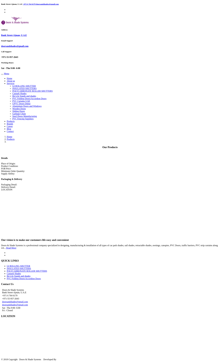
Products (11, 121)
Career (10, 126)
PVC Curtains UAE (21, 101)
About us (11, 81)
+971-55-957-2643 (9, 57)
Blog (9, 129)
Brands (10, 124)
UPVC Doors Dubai (21, 103)
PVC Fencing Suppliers (23, 119)
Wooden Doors (19, 108)
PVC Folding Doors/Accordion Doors (29, 98)
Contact (10, 131)
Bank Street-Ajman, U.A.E (14, 35)
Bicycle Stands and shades (24, 96)
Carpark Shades (19, 93)
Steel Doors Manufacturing (24, 116)
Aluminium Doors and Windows (27, 106)
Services (10, 83)
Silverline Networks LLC (69, 359)
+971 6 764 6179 (29, 4)
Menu (6, 73)
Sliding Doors (18, 111)
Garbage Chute (19, 114)
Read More (11, 248)
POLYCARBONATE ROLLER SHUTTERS (32, 91)
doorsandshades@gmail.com (47, 4)
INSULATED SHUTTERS (24, 88)
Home (9, 78)
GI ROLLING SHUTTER (24, 86)
